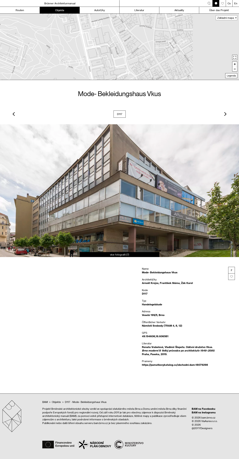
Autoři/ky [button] (99, 10)
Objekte (56, 401)
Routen (20, 10)
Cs (229, 3)
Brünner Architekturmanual (59, 3)
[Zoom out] (234, 69)
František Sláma (170, 282)
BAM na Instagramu (204, 412)
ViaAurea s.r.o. (209, 421)
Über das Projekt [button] (219, 10)
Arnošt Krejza (150, 282)
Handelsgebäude (152, 304)
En (235, 3)
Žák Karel (187, 282)
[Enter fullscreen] (234, 57)
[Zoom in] (234, 64)
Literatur (139, 10)
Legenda (231, 75)
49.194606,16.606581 (155, 336)
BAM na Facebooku (203, 408)
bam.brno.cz (208, 417)
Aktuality (179, 10)
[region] (119, 47)
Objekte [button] (59, 10)
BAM (45, 401)
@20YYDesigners (202, 428)
